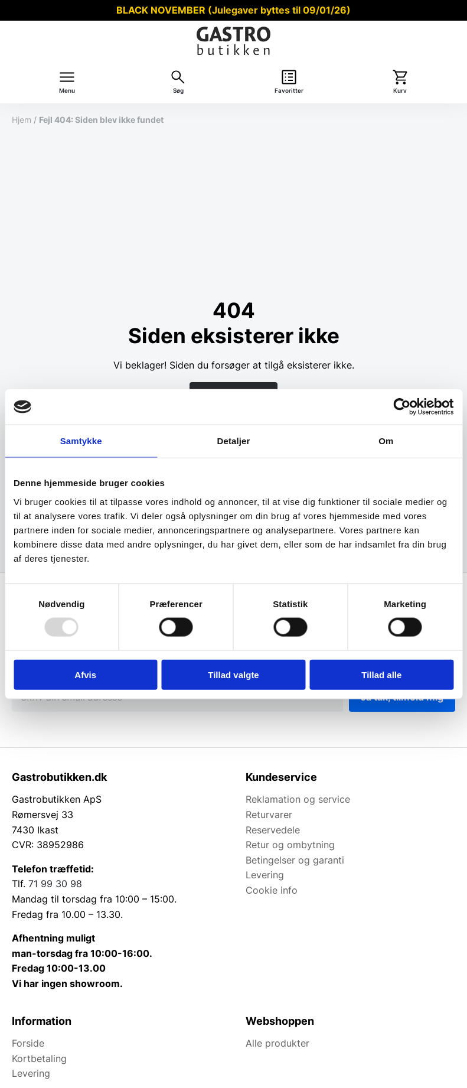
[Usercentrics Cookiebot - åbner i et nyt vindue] (401, 407)
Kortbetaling (39, 1058)
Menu (67, 90)
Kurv (400, 90)
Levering (265, 875)
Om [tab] (385, 441)
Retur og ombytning (290, 845)
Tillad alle (381, 674)
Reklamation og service (298, 799)
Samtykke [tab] (81, 441)
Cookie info (272, 890)
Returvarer (269, 814)
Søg (178, 90)
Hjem (21, 120)
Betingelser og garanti (295, 860)
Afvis (85, 674)
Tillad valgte (233, 674)
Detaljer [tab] (233, 441)
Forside (28, 1043)
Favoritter (289, 90)
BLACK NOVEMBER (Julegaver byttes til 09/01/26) (233, 10)
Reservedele (273, 830)
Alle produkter (277, 1043)
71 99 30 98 (55, 884)
